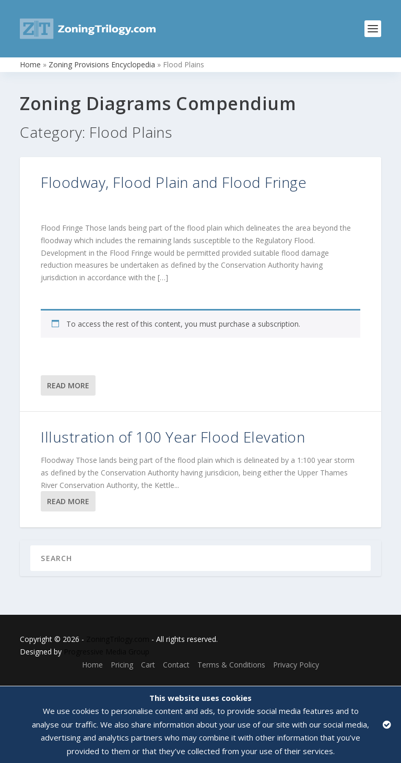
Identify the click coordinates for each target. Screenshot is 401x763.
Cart (148, 665)
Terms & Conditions (231, 665)
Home (30, 64)
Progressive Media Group (106, 652)
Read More (68, 385)
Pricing (122, 665)
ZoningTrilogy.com (117, 639)
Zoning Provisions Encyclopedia (102, 64)
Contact (176, 665)
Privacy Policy (296, 665)
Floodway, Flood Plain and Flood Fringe (173, 182)
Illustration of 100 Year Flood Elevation (173, 437)
